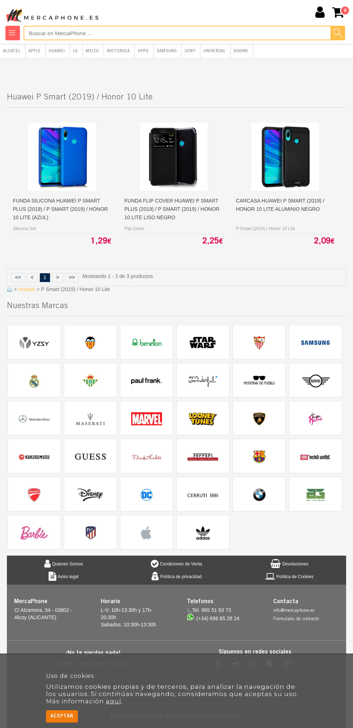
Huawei (57, 51)
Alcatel (11, 51)
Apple (34, 51)
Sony (189, 51)
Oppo (143, 51)
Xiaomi (240, 51)
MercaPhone (53, 13)
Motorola (118, 51)
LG (75, 51)
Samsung (166, 51)
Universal (214, 51)
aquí (113, 701)
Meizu (92, 51)
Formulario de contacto (296, 619)
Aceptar (62, 716)
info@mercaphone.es (293, 611)
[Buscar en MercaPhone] (184, 33)
